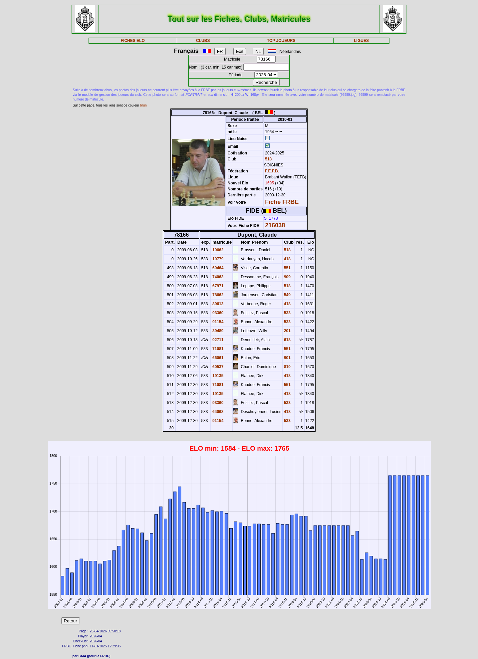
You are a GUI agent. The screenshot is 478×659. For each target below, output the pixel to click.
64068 (217, 411)
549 (287, 295)
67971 (217, 286)
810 (287, 366)
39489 (217, 331)
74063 (217, 277)
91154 (217, 322)
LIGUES (361, 40)
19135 (217, 375)
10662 (217, 250)
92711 (217, 339)
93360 (217, 313)
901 (287, 357)
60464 (217, 268)
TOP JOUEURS (281, 40)
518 (268, 159)
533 (287, 313)
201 (287, 331)
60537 (217, 366)
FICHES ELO (133, 40)
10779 (217, 259)
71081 (217, 348)
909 (287, 277)
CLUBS (203, 40)
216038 (275, 225)
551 (287, 268)
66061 (217, 357)
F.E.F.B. (272, 171)
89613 (217, 304)
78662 (217, 295)
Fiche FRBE (282, 202)
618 (287, 339)
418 (287, 259)
